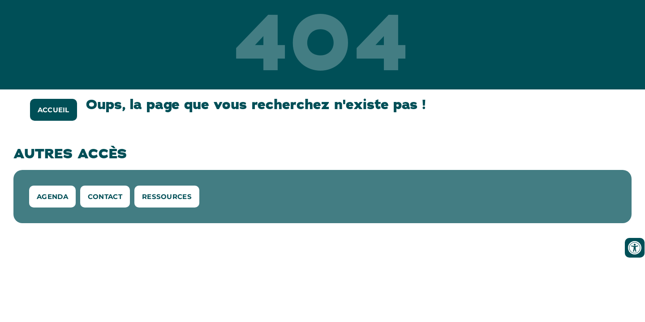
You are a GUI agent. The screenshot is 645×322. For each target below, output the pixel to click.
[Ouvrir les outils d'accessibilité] (635, 248)
